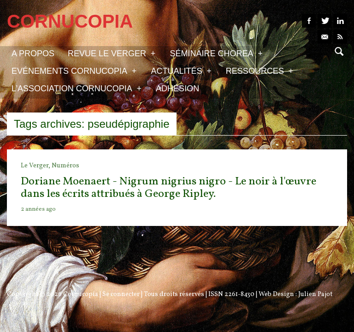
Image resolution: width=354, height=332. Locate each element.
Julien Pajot (315, 294)
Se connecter (121, 294)
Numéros (65, 165)
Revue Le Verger (111, 53)
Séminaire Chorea (216, 53)
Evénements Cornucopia (74, 70)
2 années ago (38, 209)
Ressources (259, 70)
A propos (33, 53)
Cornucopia (80, 294)
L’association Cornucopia (77, 88)
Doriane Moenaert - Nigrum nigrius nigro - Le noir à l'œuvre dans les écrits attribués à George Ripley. (168, 188)
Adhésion (177, 88)
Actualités (181, 70)
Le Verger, (36, 165)
